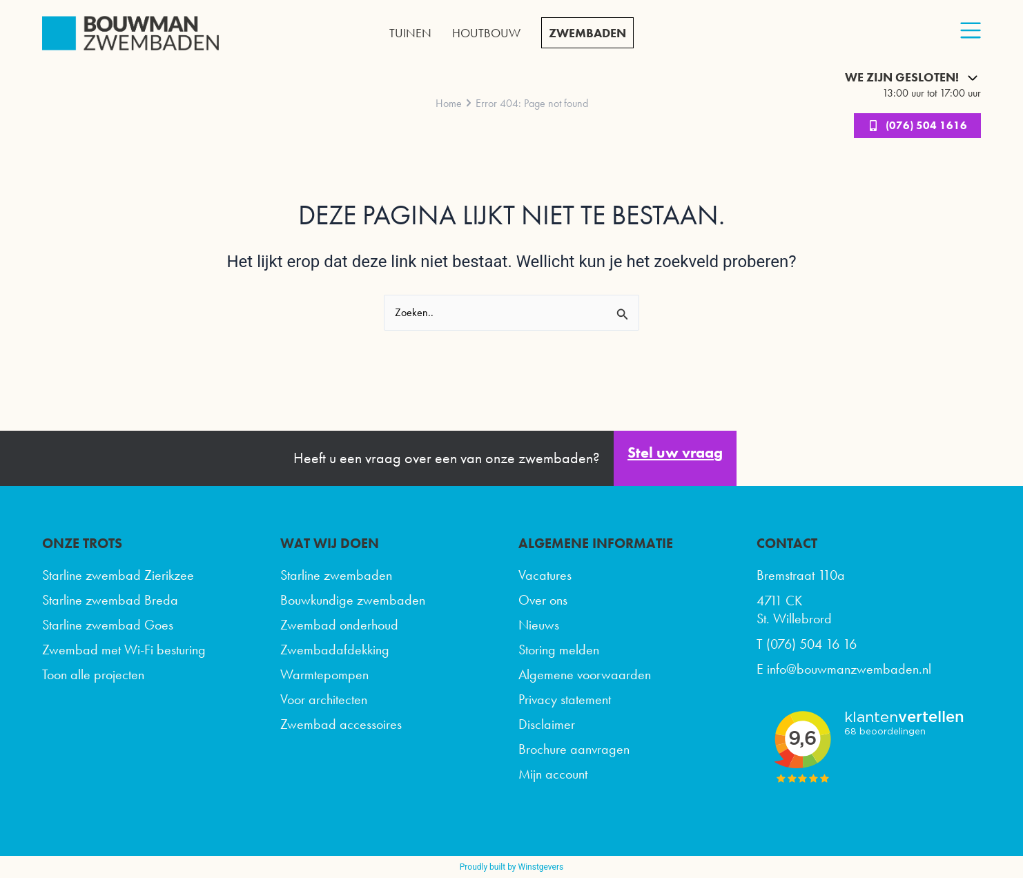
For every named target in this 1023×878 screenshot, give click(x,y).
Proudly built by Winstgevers (511, 867)
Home (449, 103)
